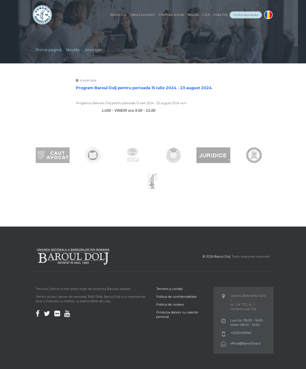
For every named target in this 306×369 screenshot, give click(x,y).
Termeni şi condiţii (169, 289)
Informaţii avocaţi (171, 15)
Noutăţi (193, 15)
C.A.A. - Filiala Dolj (215, 15)
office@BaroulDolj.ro (245, 343)
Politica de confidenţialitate (176, 297)
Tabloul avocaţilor (142, 15)
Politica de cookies (170, 304)
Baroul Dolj (118, 15)
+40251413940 (240, 333)
